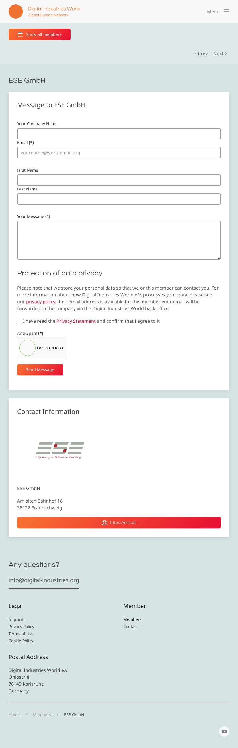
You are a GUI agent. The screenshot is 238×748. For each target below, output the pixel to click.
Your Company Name (37, 123)
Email (25, 142)
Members (132, 619)
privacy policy (40, 301)
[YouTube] (224, 731)
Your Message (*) (33, 216)
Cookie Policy (21, 640)
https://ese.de (119, 522)
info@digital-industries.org (44, 580)
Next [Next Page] (220, 53)
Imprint (16, 619)
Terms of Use (21, 633)
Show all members (39, 34)
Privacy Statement (76, 321)
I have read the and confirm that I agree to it (88, 321)
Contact (130, 626)
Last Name (27, 189)
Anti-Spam (30, 333)
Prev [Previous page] (201, 53)
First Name (27, 170)
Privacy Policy (21, 626)
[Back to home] (44, 11)
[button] (218, 11)
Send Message (40, 369)
